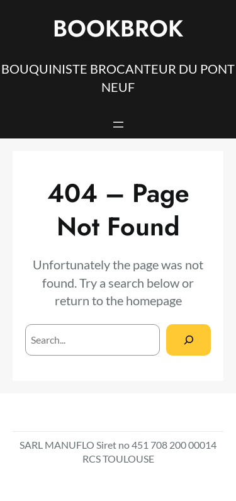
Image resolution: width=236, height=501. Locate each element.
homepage (154, 300)
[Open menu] (118, 124)
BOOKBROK (118, 28)
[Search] (188, 339)
